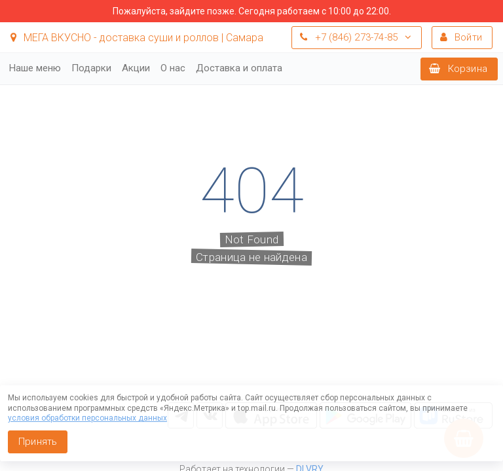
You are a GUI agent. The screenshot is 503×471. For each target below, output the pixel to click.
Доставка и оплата (239, 68)
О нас (172, 68)
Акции (136, 68)
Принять (37, 441)
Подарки (91, 68)
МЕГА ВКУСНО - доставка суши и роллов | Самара (136, 37)
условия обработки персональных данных (87, 418)
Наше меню (35, 68)
